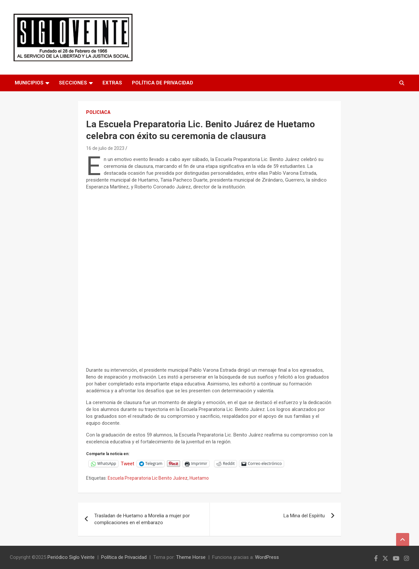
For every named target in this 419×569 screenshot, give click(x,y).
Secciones (73, 83)
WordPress (267, 557)
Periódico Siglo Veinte (71, 557)
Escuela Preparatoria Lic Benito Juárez (148, 478)
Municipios (29, 83)
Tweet (127, 463)
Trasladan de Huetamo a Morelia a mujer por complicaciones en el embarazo (142, 519)
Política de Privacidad (162, 83)
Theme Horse (191, 557)
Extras (112, 83)
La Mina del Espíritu (304, 516)
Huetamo (199, 478)
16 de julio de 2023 (105, 148)
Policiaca (98, 112)
